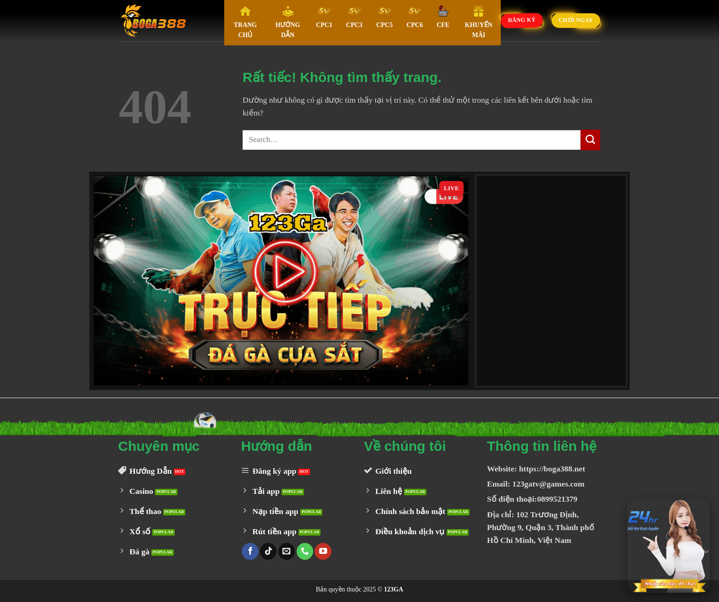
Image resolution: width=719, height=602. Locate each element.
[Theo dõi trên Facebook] (250, 551)
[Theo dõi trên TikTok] (268, 551)
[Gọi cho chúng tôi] (305, 551)
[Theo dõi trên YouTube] (323, 551)
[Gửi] (590, 140)
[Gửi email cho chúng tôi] (286, 551)
